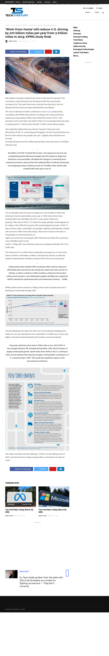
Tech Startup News (19, 26)
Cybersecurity (79, 47)
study (48, 113)
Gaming (76, 31)
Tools (97, 12)
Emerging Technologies (83, 50)
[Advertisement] (37, 544)
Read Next (24, 572)
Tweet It (36, 53)
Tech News (78, 41)
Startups (77, 35)
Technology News (35, 26)
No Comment (88, 9)
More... (76, 57)
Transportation (49, 26)
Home (7, 26)
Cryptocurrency (80, 44)
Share (99, 9)
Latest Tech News (81, 53)
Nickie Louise (9, 517)
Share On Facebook (17, 53)
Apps (75, 28)
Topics (87, 12)
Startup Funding (80, 38)
